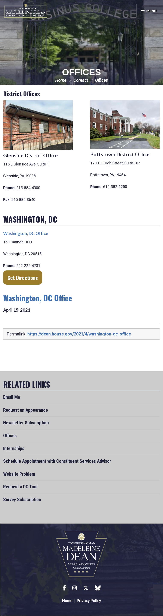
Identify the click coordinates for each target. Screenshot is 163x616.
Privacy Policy (89, 600)
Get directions (22, 277)
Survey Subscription (22, 499)
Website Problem (19, 474)
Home (60, 80)
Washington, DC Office (25, 233)
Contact (80, 80)
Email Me (11, 397)
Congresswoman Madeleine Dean (25, 10)
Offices (81, 72)
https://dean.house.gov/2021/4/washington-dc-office (79, 334)
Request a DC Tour (20, 486)
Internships (13, 448)
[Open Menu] (148, 10)
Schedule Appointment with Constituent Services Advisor (57, 461)
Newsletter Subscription (26, 422)
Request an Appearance (25, 410)
